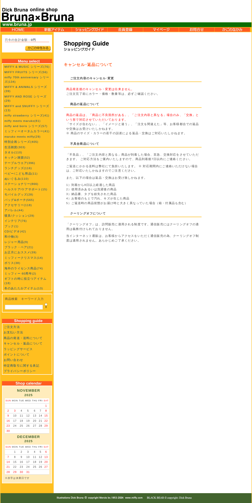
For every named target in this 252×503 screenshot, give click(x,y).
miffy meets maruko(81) (22, 120)
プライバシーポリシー (20, 371)
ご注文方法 (12, 326)
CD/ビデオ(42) (15, 231)
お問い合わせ (13, 359)
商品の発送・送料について (23, 338)
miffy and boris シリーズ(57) (25, 126)
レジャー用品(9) (16, 241)
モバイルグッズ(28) (18, 194)
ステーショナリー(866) (21, 183)
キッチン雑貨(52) (17, 157)
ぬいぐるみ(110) (16, 178)
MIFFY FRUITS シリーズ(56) (26, 72)
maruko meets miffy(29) (22, 136)
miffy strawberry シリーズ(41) (26, 115)
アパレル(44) (14, 210)
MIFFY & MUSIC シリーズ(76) (26, 66)
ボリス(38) (12, 262)
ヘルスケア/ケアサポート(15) (25, 189)
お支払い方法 (13, 332)
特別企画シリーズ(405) (21, 141)
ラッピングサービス (18, 349)
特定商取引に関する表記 (21, 365)
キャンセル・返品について (23, 343)
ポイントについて (17, 354)
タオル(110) (13, 152)
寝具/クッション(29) (19, 215)
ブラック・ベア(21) (18, 247)
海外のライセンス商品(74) (23, 268)
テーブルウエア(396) (19, 162)
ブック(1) (11, 226)
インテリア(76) (15, 220)
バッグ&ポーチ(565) (19, 199)
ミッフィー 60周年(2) (20, 273)
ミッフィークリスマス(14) (23, 257)
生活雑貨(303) (15, 147)
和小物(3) (11, 236)
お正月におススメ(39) (20, 252)
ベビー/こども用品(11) (21, 173)
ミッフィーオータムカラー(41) (26, 131)
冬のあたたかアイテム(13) (23, 288)
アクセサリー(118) (18, 205)
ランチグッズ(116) (18, 168)
